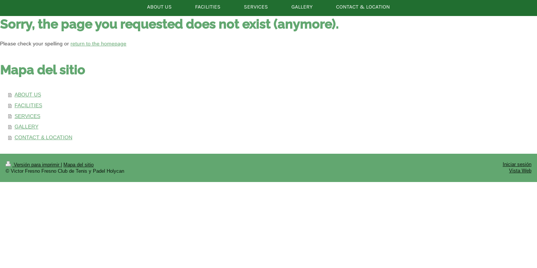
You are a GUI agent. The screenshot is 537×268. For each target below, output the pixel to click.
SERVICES (27, 116)
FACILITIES (28, 105)
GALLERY (26, 127)
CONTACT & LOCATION (43, 137)
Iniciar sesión (517, 164)
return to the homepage (98, 44)
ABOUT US (28, 95)
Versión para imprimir (33, 165)
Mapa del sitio (78, 165)
